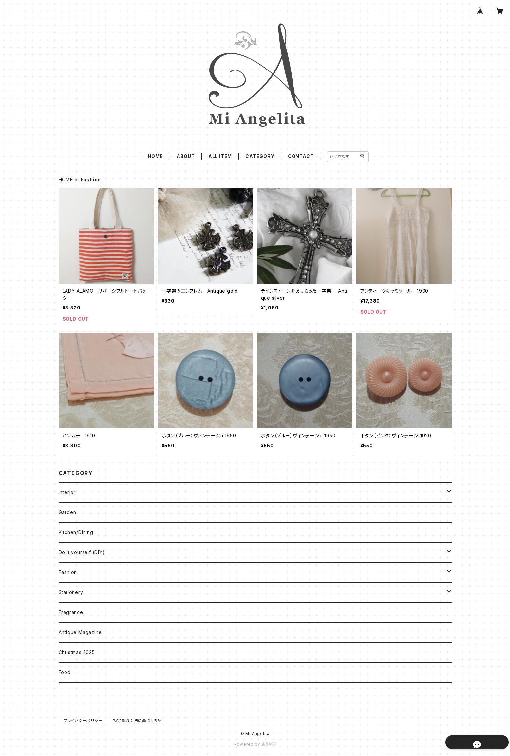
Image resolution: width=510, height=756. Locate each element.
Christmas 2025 (77, 652)
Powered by (255, 744)
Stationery (71, 592)
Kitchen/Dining (76, 532)
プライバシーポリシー (83, 720)
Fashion (68, 572)
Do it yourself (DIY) (82, 552)
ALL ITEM (220, 156)
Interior (67, 492)
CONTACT (301, 156)
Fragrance (71, 612)
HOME (155, 156)
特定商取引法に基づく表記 (137, 720)
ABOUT (186, 156)
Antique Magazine (80, 632)
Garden (67, 512)
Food (65, 672)
